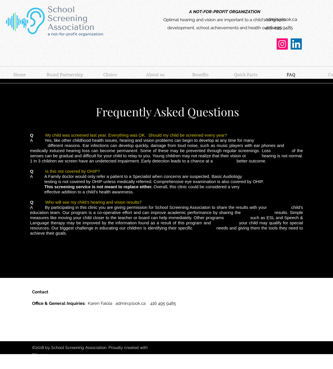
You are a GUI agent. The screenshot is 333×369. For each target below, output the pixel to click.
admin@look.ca (281, 19)
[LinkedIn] (296, 44)
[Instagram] (282, 44)
